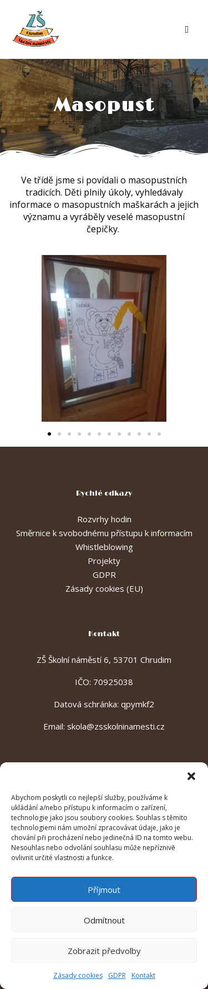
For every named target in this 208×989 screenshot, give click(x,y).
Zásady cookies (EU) (104, 588)
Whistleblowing (104, 546)
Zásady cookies (78, 975)
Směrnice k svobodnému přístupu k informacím (104, 532)
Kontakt (143, 975)
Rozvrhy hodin (104, 519)
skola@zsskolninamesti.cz (116, 726)
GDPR (117, 975)
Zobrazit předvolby (104, 950)
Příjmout (104, 889)
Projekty (104, 560)
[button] (191, 776)
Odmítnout (104, 920)
